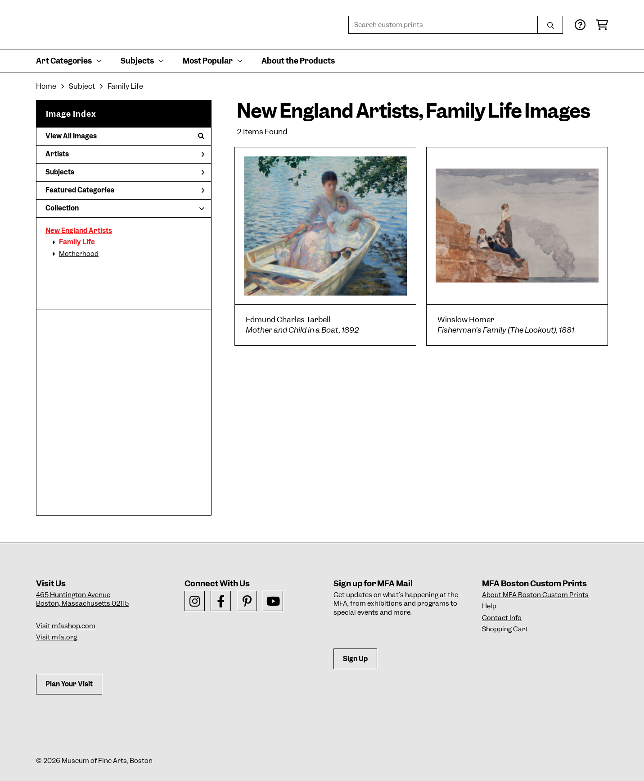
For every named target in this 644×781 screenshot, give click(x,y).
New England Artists (78, 230)
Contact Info (502, 617)
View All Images (124, 136)
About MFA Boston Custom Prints (535, 594)
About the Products (298, 61)
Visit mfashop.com (65, 625)
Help (489, 606)
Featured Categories (124, 190)
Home (46, 86)
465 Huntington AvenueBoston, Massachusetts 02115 (82, 599)
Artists (124, 154)
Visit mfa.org (56, 637)
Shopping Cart (505, 629)
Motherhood (79, 253)
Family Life (77, 242)
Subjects (124, 172)
